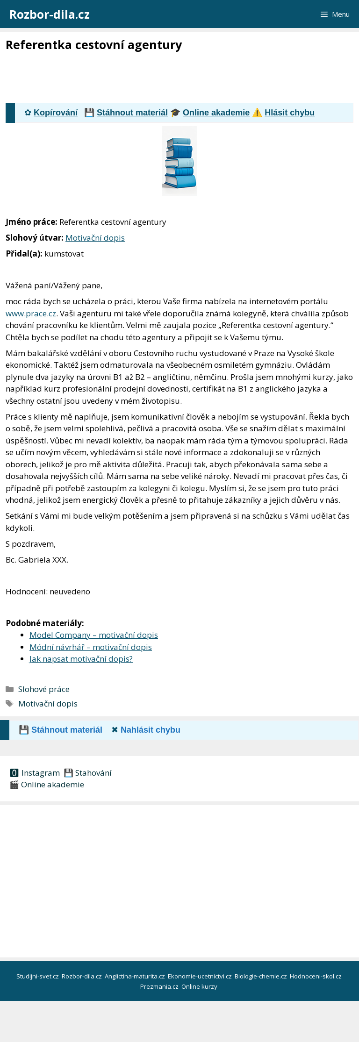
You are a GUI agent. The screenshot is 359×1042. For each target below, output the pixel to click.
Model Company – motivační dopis (93, 634)
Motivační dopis (95, 237)
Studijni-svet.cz (38, 976)
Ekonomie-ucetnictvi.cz (200, 976)
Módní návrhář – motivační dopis (90, 647)
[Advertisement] (176, 78)
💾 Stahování (87, 772)
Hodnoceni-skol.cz (316, 976)
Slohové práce (44, 689)
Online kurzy (200, 986)
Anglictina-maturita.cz (135, 976)
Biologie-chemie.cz (261, 976)
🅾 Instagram (34, 772)
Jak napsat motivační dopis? (81, 658)
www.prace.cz (31, 313)
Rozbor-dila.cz (49, 14)
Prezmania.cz (160, 986)
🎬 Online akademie (46, 784)
